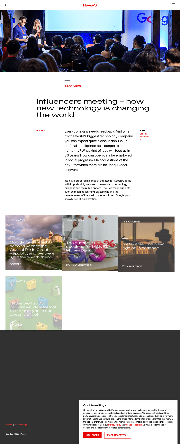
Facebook (144, 143)
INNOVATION (73, 86)
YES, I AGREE (92, 435)
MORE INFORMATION (117, 435)
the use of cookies (133, 425)
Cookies (8, 425)
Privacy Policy (114, 425)
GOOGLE (40, 134)
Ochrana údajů (21, 425)
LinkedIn (144, 140)
